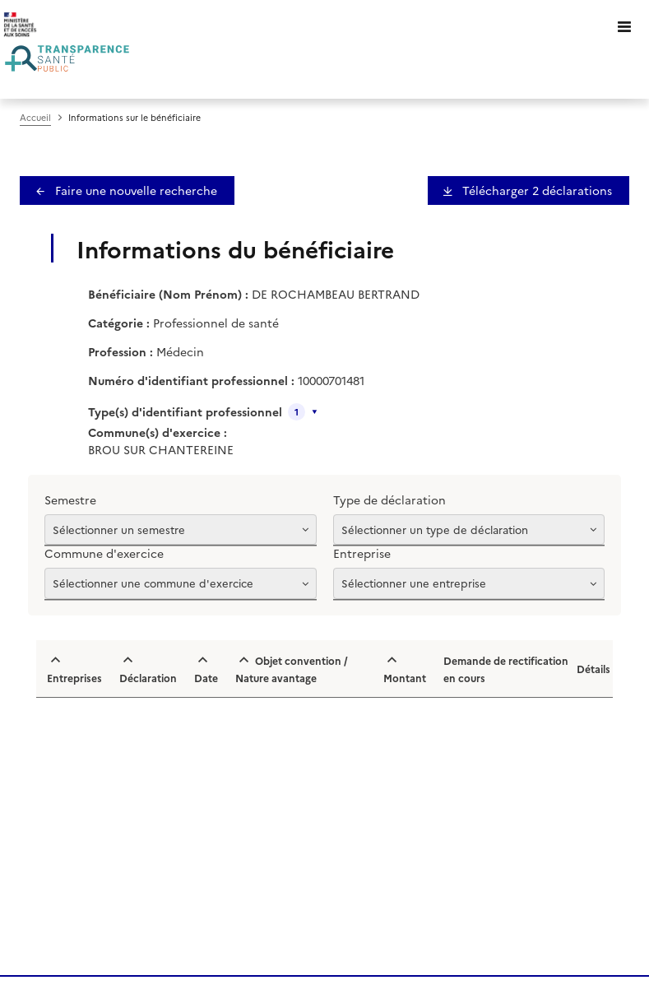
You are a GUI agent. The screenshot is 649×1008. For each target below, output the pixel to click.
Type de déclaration (389, 499)
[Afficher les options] (180, 530)
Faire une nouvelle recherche (134, 190)
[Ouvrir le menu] (624, 24)
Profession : (120, 351)
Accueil (35, 117)
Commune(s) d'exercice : (157, 432)
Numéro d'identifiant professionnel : (191, 380)
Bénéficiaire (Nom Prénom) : (168, 294)
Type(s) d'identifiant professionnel (185, 411)
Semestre (70, 499)
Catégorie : (119, 322)
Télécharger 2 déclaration (535, 190)
